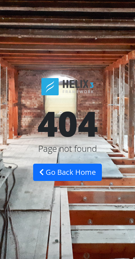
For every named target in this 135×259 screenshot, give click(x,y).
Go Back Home (67, 172)
